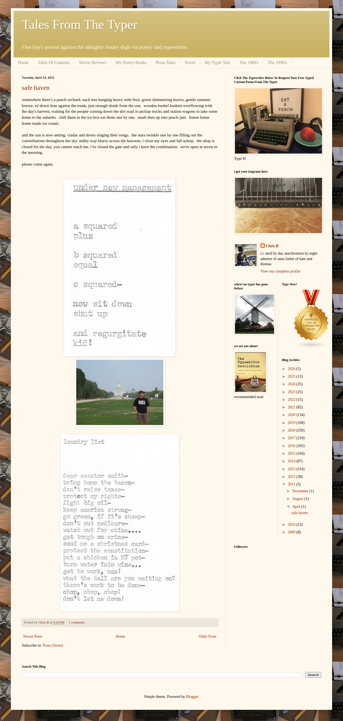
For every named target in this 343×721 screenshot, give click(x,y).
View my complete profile (281, 271)
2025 (292, 376)
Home (23, 62)
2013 (292, 469)
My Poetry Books (131, 62)
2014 (292, 461)
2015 (292, 453)
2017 (292, 438)
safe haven (36, 87)
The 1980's (249, 62)
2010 (292, 525)
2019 (292, 423)
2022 (292, 400)
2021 (292, 407)
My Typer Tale (217, 62)
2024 (292, 384)
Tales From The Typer (79, 24)
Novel (190, 62)
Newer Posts (32, 636)
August (298, 499)
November (301, 491)
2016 (292, 446)
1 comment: (77, 622)
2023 (292, 392)
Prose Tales (166, 62)
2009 (292, 532)
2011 (292, 484)
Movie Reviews (92, 62)
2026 (292, 369)
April (296, 507)
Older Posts (207, 636)
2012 (292, 477)
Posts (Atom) (53, 645)
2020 (292, 415)
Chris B (272, 246)
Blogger (192, 697)
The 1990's (277, 62)
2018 (292, 430)
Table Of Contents (54, 62)
